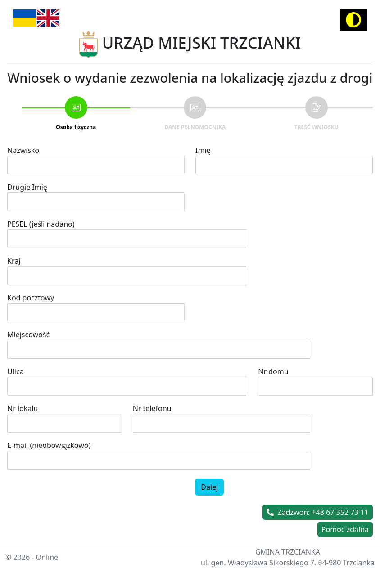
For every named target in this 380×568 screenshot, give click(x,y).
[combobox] (158, 349)
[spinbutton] (221, 423)
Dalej (209, 487)
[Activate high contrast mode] (353, 20)
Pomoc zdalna (345, 529)
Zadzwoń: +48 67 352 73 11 (318, 512)
